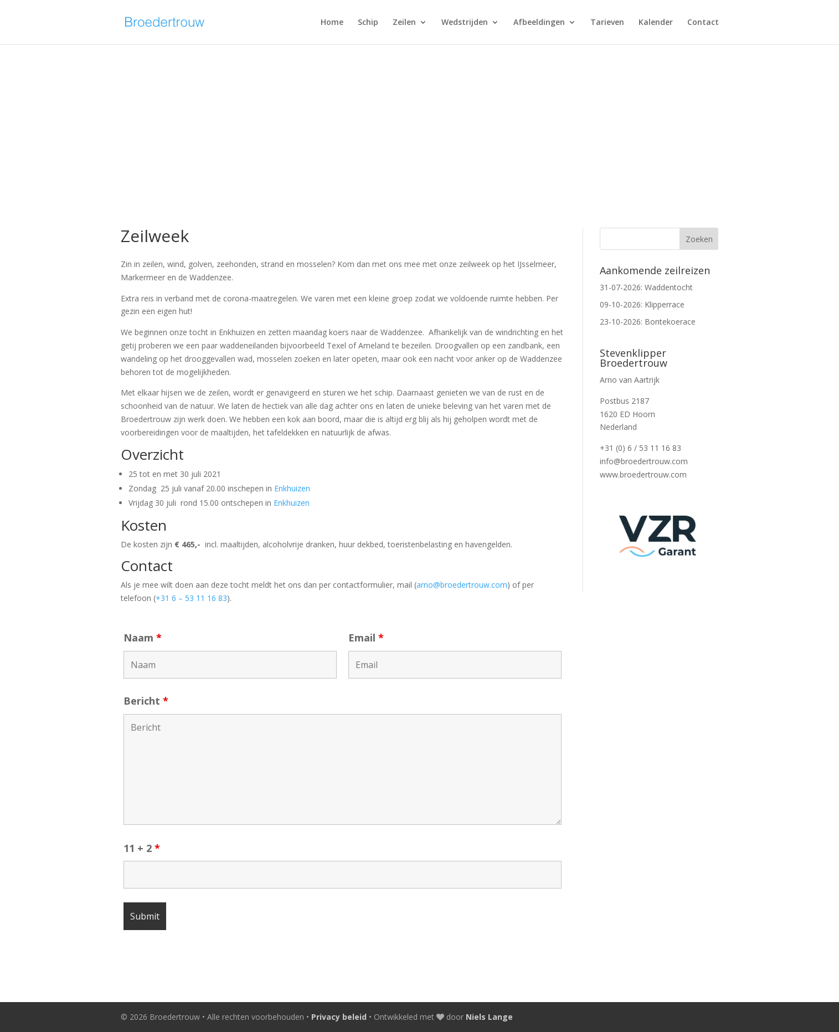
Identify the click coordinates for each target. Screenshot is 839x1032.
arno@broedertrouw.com (461, 584)
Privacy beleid (339, 1017)
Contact (703, 22)
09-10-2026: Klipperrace (642, 304)
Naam (142, 637)
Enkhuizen (292, 488)
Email (366, 637)
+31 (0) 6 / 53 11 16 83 (640, 448)
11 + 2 (141, 848)
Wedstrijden (464, 22)
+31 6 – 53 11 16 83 (191, 598)
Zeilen (404, 22)
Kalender (656, 22)
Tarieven (607, 22)
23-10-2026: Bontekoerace (648, 321)
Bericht (145, 700)
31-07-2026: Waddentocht (646, 287)
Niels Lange (489, 1017)
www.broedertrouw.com (643, 474)
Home (332, 22)
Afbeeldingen (539, 22)
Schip (368, 22)
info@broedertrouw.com (644, 461)
